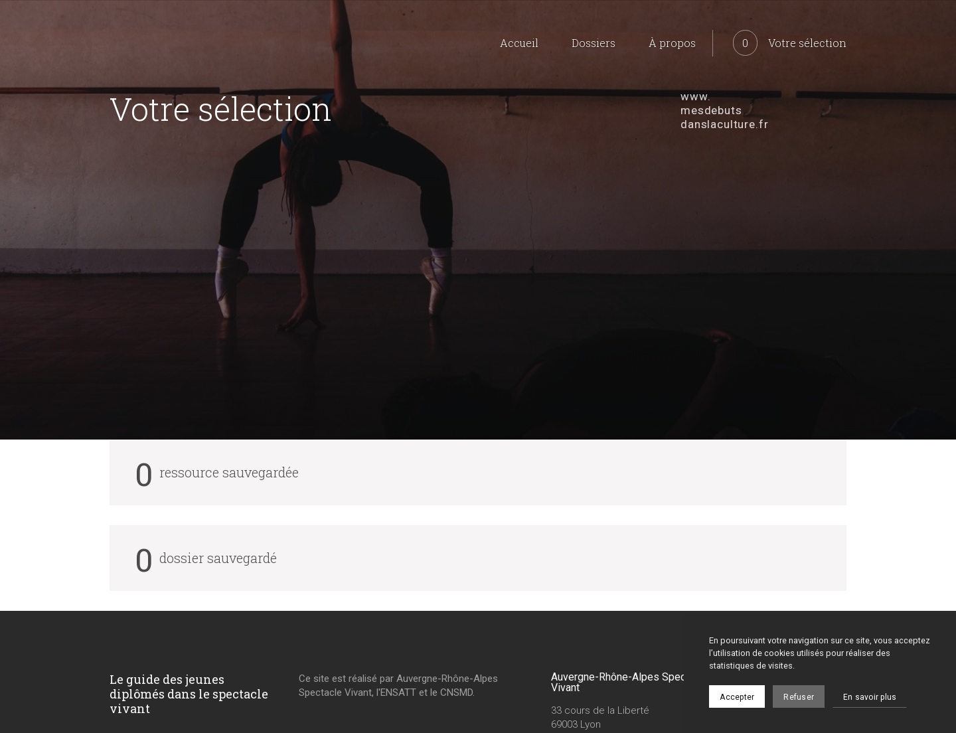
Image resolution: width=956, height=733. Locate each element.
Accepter (737, 697)
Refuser (798, 697)
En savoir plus (869, 697)
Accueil (519, 43)
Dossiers (593, 43)
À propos (672, 43)
